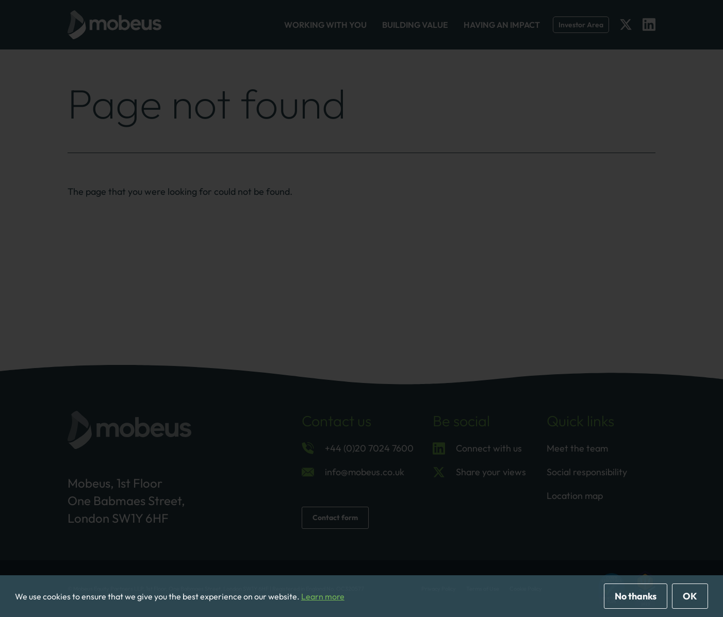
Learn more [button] (322, 596)
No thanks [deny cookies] (635, 596)
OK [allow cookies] (690, 596)
